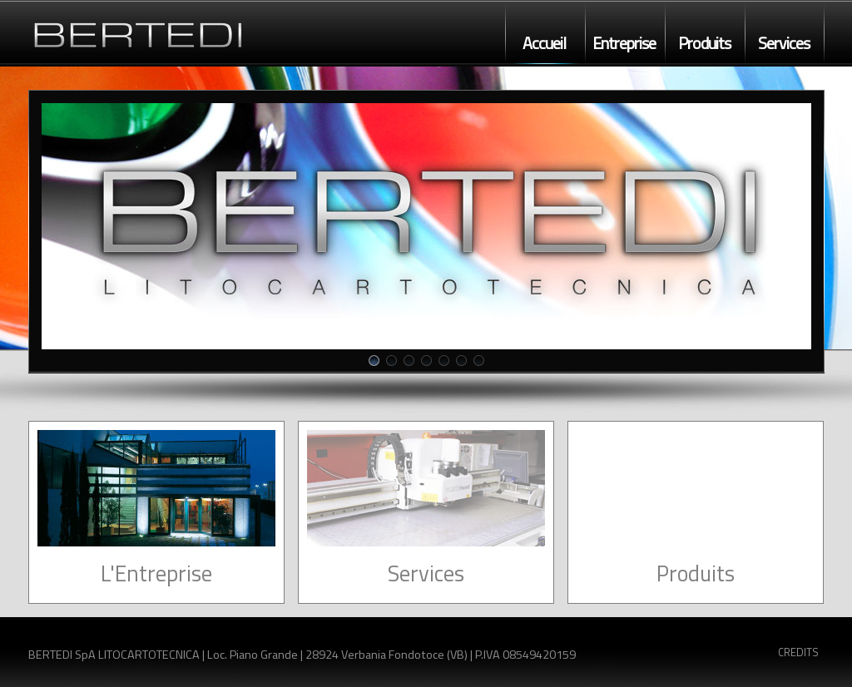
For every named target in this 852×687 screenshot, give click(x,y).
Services (784, 43)
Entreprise (624, 43)
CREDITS (798, 652)
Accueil (544, 43)
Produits (704, 43)
